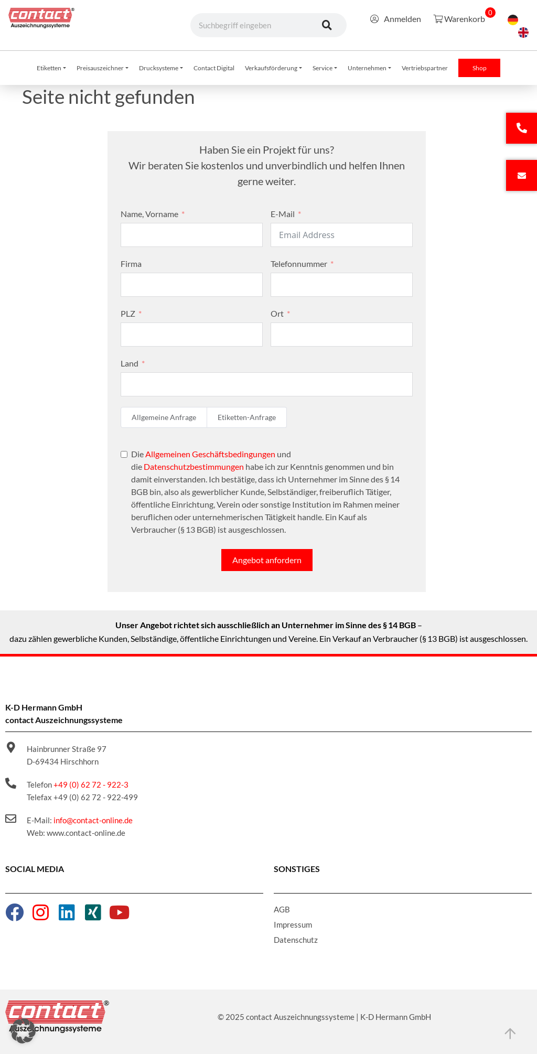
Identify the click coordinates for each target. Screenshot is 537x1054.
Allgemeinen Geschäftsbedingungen (210, 454)
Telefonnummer (299, 263)
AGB (282, 909)
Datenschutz (296, 939)
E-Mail (283, 214)
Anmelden (395, 19)
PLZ (128, 313)
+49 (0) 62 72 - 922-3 (90, 784)
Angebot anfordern (267, 560)
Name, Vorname (149, 214)
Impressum (293, 924)
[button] (23, 1031)
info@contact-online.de (93, 820)
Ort (277, 313)
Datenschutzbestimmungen (194, 466)
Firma (131, 263)
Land (129, 363)
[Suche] (327, 25)
